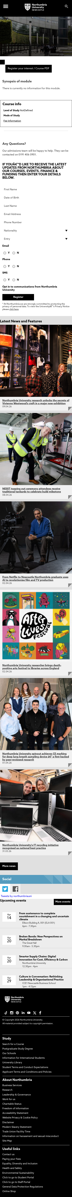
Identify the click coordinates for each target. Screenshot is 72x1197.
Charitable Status (11, 1104)
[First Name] (36, 189)
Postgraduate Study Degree (17, 1049)
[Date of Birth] (36, 198)
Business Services (12, 1085)
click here (14, 309)
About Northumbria (17, 1080)
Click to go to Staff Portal (16, 1182)
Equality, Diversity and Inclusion (20, 1164)
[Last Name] (36, 206)
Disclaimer (8, 1122)
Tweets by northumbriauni (16, 896)
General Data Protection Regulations (22, 1187)
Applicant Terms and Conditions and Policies (26, 1072)
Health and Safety (12, 1168)
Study (6, 1038)
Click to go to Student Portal (18, 1178)
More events (62, 902)
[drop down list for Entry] (36, 239)
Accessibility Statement (15, 1113)
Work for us (8, 1099)
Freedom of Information (15, 1108)
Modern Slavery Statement (16, 1127)
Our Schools (9, 1053)
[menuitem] (2, 62)
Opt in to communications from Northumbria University (29, 288)
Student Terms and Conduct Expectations (25, 1067)
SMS (4, 273)
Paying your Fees (11, 1159)
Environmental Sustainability (18, 1173)
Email (5, 246)
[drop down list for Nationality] (36, 230)
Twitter (5, 889)
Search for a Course (13, 1044)
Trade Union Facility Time (16, 1132)
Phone (6, 259)
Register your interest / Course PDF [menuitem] (28, 68)
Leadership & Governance (16, 1095)
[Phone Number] (36, 222)
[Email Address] (36, 214)
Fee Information (12, 121)
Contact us (8, 1154)
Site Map (7, 1141)
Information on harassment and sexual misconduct (30, 1136)
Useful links (11, 1149)
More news (9, 866)
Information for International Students (23, 1058)
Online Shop (9, 1191)
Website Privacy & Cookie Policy (20, 1118)
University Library (12, 1063)
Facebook (15, 889)
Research (7, 1090)
